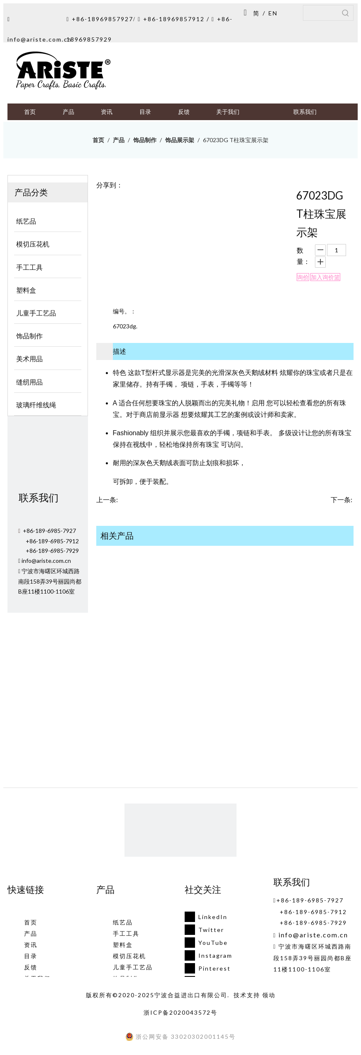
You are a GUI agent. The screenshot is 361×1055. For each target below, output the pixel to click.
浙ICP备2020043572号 (180, 1012)
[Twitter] (206, 929)
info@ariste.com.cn (39, 39)
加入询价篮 (325, 277)
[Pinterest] (206, 968)
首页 (30, 922)
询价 (303, 277)
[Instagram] (206, 955)
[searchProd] (320, 12)
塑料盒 (123, 944)
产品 (30, 933)
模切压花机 (129, 955)
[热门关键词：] (345, 12)
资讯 (30, 944)
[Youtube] (206, 942)
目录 (30, 955)
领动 (269, 994)
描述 (119, 351)
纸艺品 (123, 922)
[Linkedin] (206, 917)
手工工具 (126, 933)
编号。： (124, 311)
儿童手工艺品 (133, 967)
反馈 (30, 967)
